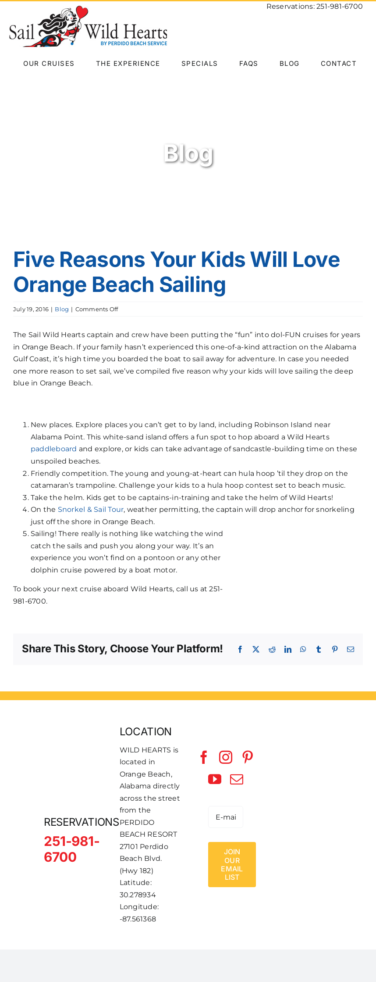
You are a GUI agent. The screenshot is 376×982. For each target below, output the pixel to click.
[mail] (236, 779)
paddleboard (54, 449)
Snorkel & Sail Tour (91, 509)
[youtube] (214, 779)
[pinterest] (247, 757)
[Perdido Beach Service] (301, 808)
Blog (62, 309)
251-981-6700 (339, 6)
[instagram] (225, 757)
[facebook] (203, 757)
